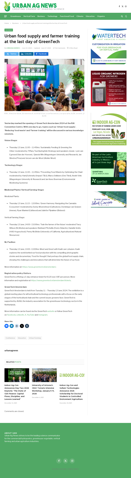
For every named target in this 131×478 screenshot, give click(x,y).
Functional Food (67, 16)
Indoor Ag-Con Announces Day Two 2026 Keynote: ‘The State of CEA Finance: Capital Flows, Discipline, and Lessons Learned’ (16, 392)
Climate (80, 16)
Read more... (44, 441)
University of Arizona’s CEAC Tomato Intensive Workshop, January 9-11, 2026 (43, 389)
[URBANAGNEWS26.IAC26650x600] (109, 145)
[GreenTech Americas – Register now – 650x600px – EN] (109, 184)
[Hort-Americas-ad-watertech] (109, 63)
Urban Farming (35, 338)
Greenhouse (15, 16)
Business (41, 16)
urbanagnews (13, 48)
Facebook (11, 315)
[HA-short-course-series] (109, 207)
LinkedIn (20, 315)
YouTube (30, 315)
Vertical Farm (29, 16)
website (50, 311)
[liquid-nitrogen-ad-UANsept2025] (109, 106)
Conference (10, 338)
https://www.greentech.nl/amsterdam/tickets (51, 280)
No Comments (59, 48)
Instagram (42, 315)
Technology (52, 16)
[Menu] (5, 16)
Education (90, 16)
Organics (101, 16)
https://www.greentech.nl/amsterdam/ (39, 267)
